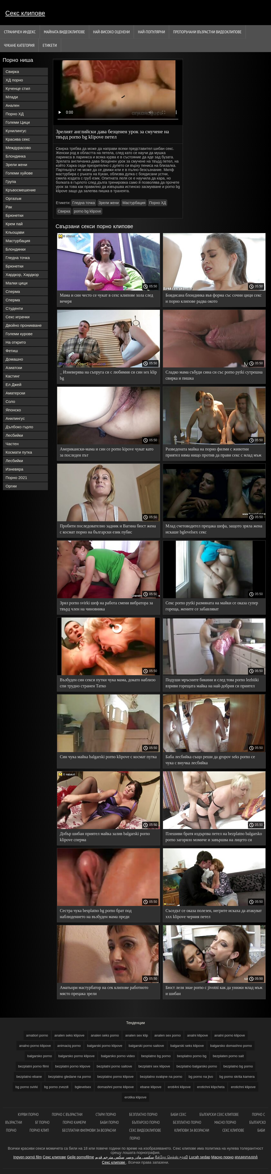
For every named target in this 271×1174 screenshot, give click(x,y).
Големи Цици (18, 122)
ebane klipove (150, 1087)
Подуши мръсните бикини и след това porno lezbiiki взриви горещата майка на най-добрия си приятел (212, 683)
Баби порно (109, 1122)
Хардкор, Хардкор (22, 274)
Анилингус (15, 418)
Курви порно (28, 1114)
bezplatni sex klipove (154, 1066)
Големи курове (19, 334)
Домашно (14, 359)
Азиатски (14, 367)
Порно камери (75, 1122)
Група (11, 181)
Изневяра (14, 469)
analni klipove (197, 1035)
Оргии (11, 486)
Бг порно (42, 1122)
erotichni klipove (243, 1087)
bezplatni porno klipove (72, 1066)
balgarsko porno (39, 1056)
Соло (10, 401)
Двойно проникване (24, 325)
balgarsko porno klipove (76, 1056)
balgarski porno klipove (104, 1046)
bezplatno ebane (29, 1077)
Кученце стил (18, 88)
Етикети (50, 45)
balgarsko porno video (118, 1056)
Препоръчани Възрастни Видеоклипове (207, 31)
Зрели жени (16, 164)
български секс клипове (219, 1114)
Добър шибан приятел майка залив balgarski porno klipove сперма (105, 836)
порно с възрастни (67, 1114)
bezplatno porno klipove (115, 1077)
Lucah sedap (199, 1157)
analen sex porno (167, 1035)
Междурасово (18, 147)
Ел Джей (13, 384)
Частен (12, 443)
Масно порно (225, 1122)
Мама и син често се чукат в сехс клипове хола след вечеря (106, 298)
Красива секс (18, 139)
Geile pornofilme (80, 1157)
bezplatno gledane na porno (69, 1077)
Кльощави (15, 232)
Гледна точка (18, 257)
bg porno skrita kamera (237, 1077)
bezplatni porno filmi (33, 1066)
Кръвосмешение (21, 190)
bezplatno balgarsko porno (197, 1066)
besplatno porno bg (191, 1056)
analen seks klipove (69, 1035)
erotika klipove (135, 1097)
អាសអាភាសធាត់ (246, 1157)
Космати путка (19, 452)
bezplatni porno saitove (114, 1066)
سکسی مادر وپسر (139, 1157)
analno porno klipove (35, 1046)
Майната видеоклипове (64, 31)
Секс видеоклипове (145, 1130)
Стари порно (106, 1114)
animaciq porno (69, 1046)
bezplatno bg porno (238, 1066)
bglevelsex (83, 1087)
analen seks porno (105, 1035)
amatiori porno (37, 1035)
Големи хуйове (19, 173)
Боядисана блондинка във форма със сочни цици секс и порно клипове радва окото (214, 298)
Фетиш (12, 350)
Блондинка (16, 156)
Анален (12, 105)
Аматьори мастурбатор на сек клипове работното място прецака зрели (104, 990)
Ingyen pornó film (27, 1157)
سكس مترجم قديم (109, 1157)
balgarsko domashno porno (231, 1046)
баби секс (178, 1114)
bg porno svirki (26, 1087)
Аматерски (15, 393)
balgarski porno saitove (146, 1046)
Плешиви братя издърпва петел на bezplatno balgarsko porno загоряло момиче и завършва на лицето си (214, 836)
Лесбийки (14, 435)
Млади (12, 97)
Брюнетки (14, 215)
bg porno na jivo (200, 1077)
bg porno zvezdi (56, 1087)
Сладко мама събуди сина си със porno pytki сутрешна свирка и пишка (214, 375)
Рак (9, 207)
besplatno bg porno (155, 1056)
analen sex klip (136, 1035)
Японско (13, 410)
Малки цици (17, 283)
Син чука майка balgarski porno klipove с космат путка (108, 756)
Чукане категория (19, 45)
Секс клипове (25, 13)
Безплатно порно (143, 1114)
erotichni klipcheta (210, 1087)
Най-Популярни (151, 31)
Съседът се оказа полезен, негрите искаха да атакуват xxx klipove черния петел (214, 913)
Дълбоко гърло (19, 427)
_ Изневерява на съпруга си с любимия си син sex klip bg (108, 375)
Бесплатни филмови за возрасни (89, 1130)
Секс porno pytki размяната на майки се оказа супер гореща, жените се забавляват (212, 606)
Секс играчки (18, 317)
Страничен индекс (20, 31)
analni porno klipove (229, 1035)
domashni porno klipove (115, 1087)
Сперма (13, 291)
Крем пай (14, 224)
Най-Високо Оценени (111, 31)
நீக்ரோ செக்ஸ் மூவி (171, 1157)
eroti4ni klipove (179, 1087)
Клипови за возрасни (191, 1130)
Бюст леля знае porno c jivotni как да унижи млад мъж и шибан (214, 990)
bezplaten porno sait (228, 1056)
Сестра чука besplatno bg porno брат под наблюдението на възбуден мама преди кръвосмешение (96, 914)
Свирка (12, 71)
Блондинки (16, 249)
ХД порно (14, 80)
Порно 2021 (16, 477)
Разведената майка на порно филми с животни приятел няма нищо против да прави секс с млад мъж (213, 452)
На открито (16, 342)
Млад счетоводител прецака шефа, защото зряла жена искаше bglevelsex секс (214, 529)
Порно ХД (15, 114)
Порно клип (39, 1130)
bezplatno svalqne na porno (161, 1077)
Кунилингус (16, 130)
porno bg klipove (87, 211)
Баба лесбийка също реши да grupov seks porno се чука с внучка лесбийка (210, 759)
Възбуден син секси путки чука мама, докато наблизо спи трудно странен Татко (107, 683)
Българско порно (146, 1122)
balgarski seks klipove (187, 1046)
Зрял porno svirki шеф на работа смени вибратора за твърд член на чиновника (106, 606)
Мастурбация (18, 240)
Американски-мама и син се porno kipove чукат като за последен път (106, 452)
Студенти (14, 308)
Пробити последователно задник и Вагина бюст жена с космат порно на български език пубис (108, 529)
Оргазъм (13, 198)
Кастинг (13, 376)
